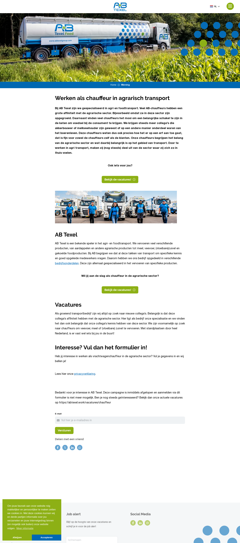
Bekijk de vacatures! (120, 180)
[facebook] (133, 490)
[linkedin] (140, 490)
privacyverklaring (84, 374)
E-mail (58, 414)
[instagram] (147, 490)
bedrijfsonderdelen (67, 264)
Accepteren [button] (47, 537)
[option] (120, 47)
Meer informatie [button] (24, 528)
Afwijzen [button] (17, 537)
